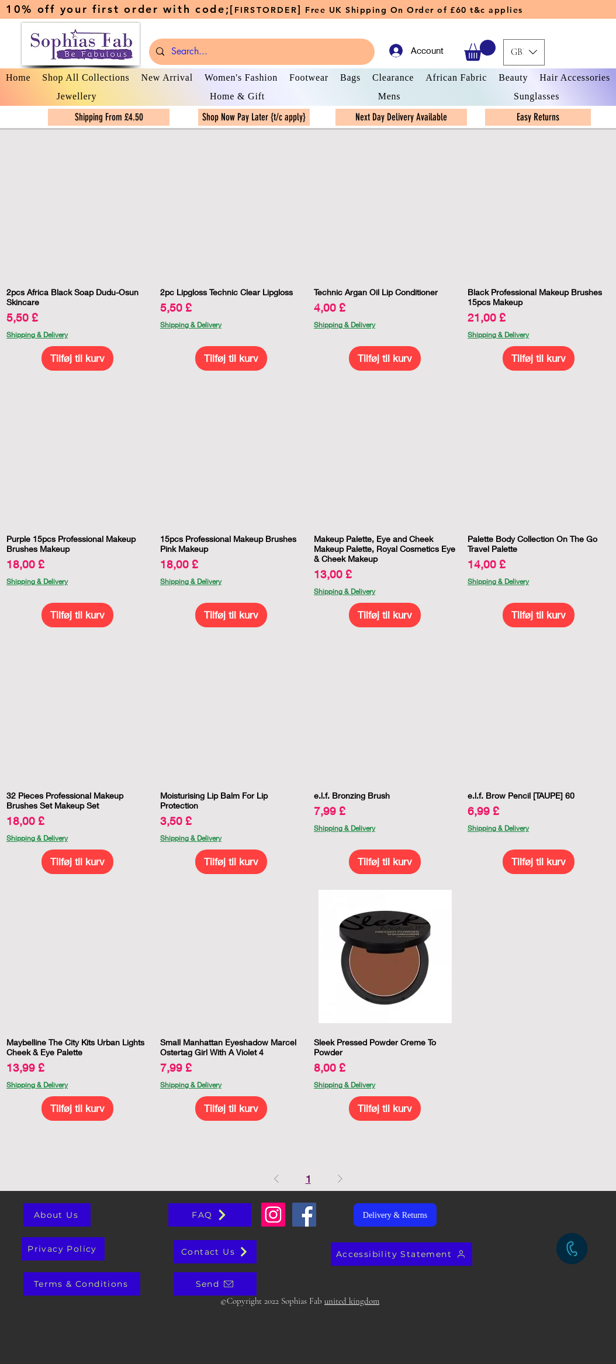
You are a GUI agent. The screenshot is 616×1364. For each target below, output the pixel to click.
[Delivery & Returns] (395, 1215)
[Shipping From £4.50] (108, 117)
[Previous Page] (276, 1179)
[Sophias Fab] (273, 1215)
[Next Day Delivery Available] (401, 117)
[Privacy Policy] (63, 1249)
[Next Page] (340, 1179)
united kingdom (351, 1301)
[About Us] (57, 1215)
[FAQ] (209, 1215)
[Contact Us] (215, 1251)
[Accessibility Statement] (401, 1254)
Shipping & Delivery (37, 334)
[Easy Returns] (538, 117)
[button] (480, 50)
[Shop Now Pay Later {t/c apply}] (254, 117)
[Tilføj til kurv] (77, 358)
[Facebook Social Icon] (304, 1215)
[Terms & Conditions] (81, 1284)
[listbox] (524, 52)
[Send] (215, 1284)
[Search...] (260, 52)
